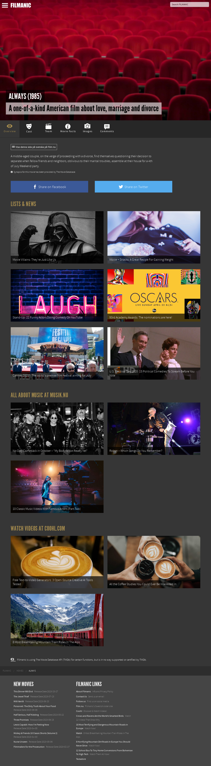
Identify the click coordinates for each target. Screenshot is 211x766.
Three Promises (21, 719)
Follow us (81, 701)
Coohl (79, 711)
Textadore (81, 759)
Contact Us (81, 696)
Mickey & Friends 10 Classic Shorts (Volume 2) (35, 733)
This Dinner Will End (23, 691)
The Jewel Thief (21, 696)
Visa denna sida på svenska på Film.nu (34, 147)
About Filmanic (83, 691)
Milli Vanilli (19, 701)
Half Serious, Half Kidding (26, 714)
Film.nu (80, 706)
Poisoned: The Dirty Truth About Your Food (35, 706)
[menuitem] (7, 671)
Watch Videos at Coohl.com (38, 528)
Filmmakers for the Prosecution (29, 746)
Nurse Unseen (20, 741)
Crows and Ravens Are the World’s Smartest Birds (100, 716)
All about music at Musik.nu (39, 395)
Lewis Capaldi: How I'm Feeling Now (31, 724)
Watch (79, 733)
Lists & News (23, 204)
